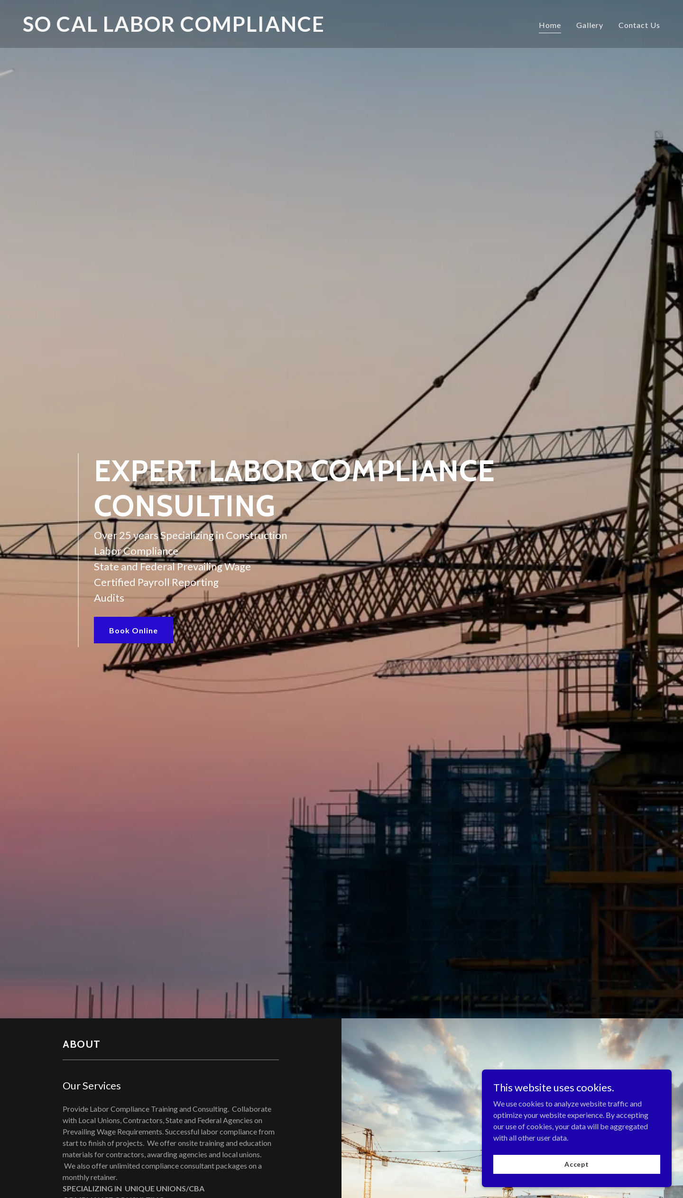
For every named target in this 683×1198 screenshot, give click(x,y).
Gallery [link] (589, 24)
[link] (178, 28)
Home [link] (550, 24)
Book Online (133, 630)
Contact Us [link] (639, 24)
